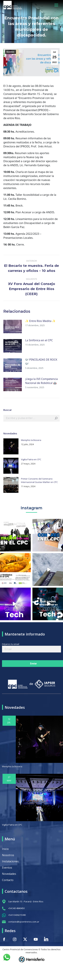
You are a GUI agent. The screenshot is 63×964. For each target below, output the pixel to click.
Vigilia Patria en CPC (31, 459)
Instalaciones (10, 861)
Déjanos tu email (31, 647)
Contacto (7, 880)
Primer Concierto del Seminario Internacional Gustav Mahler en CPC (39, 480)
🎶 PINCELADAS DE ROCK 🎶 (41, 361)
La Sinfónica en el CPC (39, 340)
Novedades (9, 874)
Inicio (5, 849)
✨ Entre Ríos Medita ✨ (40, 321)
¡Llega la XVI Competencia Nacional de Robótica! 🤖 (41, 381)
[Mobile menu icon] (56, 5)
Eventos (10, 52)
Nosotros (8, 855)
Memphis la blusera (31, 440)
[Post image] (12, 326)
